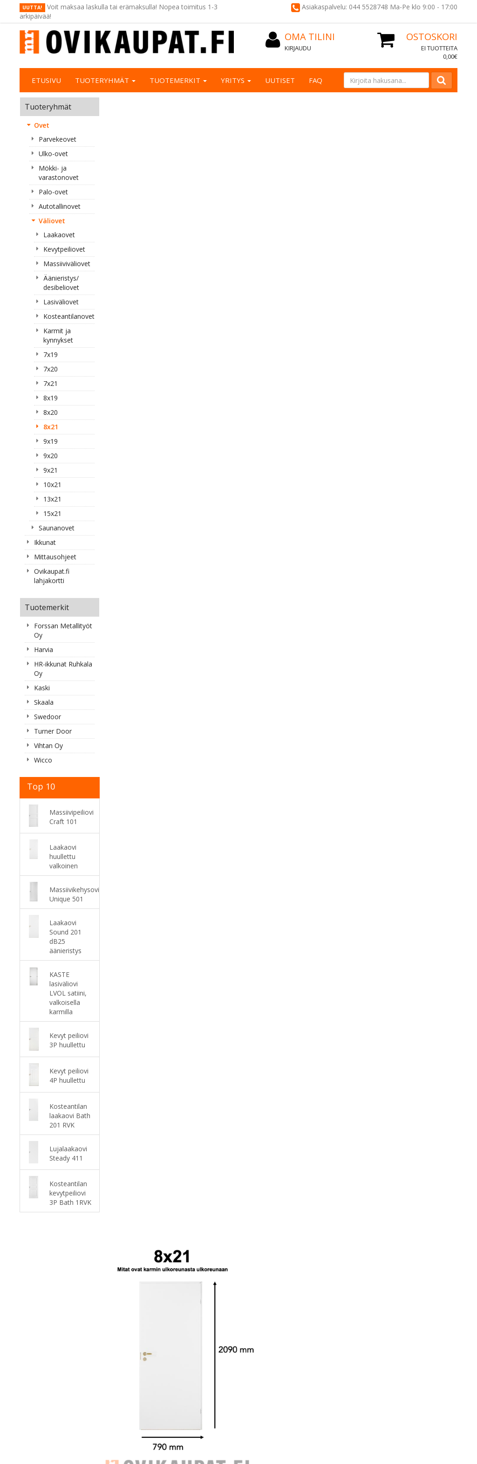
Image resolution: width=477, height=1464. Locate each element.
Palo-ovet (53, 191)
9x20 (50, 455)
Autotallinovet (60, 206)
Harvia (43, 649)
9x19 (50, 441)
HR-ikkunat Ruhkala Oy (63, 669)
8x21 (50, 426)
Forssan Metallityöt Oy (63, 630)
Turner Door (53, 731)
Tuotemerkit (178, 80)
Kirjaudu (298, 48)
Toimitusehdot (223, 1266)
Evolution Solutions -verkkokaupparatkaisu (398, 1435)
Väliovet (52, 220)
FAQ (315, 80)
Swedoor (47, 716)
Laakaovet (59, 234)
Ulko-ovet (53, 153)
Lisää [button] (165, 566)
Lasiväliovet (61, 301)
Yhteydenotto (134, 1275)
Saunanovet (57, 527)
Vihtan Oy (48, 745)
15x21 (52, 513)
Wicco (43, 760)
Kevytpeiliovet (64, 249)
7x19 (50, 354)
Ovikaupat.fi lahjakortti (51, 576)
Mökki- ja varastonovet (59, 173)
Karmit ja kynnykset (58, 335)
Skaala (44, 702)
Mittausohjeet (55, 556)
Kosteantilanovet (69, 316)
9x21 (50, 470)
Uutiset (280, 80)
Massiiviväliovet (66, 263)
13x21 (52, 499)
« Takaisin (124, 424)
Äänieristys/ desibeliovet (61, 283)
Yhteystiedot (132, 1266)
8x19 (50, 397)
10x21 (52, 484)
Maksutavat (218, 1275)
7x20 (50, 368)
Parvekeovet (57, 139)
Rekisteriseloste (224, 1256)
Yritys (236, 80)
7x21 (50, 383)
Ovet (41, 125)
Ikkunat (45, 542)
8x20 (50, 412)
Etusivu (46, 80)
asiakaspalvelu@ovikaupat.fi (61, 1332)
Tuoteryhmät (105, 80)
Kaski (42, 687)
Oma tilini (302, 1266)
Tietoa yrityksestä (140, 1256)
